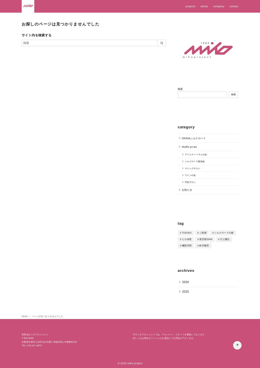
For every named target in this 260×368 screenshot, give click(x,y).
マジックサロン (192, 168)
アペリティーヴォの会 (196, 154)
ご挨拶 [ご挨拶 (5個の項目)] (203, 232)
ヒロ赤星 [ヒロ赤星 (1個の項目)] (187, 239)
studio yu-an (189, 146)
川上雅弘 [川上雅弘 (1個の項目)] (225, 239)
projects (190, 6)
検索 (180, 88)
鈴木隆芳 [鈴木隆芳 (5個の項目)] (204, 245)
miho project (134, 362)
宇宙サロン (190, 182)
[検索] (94, 43)
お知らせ (187, 189)
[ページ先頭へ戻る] (237, 345)
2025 (185, 291)
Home (25, 315)
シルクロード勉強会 (195, 161)
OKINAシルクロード (194, 138)
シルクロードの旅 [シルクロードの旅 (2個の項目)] (224, 232)
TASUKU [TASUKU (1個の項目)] (187, 232)
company (218, 6)
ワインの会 (190, 175)
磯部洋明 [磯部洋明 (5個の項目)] (187, 245)
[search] (161, 43)
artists (204, 6)
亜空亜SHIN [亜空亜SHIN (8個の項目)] (205, 239)
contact (233, 6)
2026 (185, 281)
